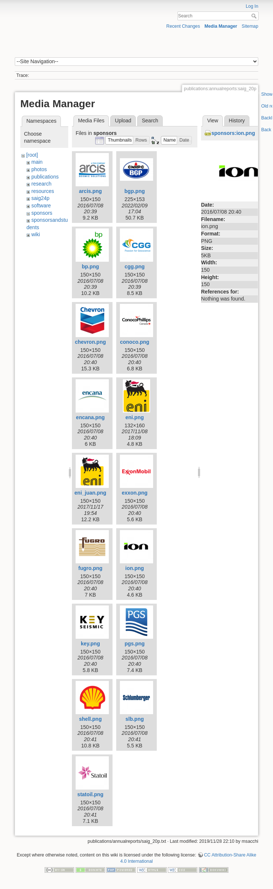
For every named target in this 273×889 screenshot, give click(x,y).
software (41, 205)
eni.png (134, 417)
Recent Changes (183, 26)
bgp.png (134, 191)
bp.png (90, 266)
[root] (32, 155)
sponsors (41, 213)
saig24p (40, 198)
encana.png (90, 417)
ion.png (134, 568)
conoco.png (134, 342)
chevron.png (90, 342)
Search (254, 15)
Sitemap (250, 26)
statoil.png (90, 794)
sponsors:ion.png (233, 133)
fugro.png (90, 568)
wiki (35, 234)
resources (42, 191)
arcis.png (90, 191)
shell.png (90, 719)
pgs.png (135, 644)
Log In (252, 6)
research (41, 184)
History (237, 120)
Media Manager (220, 26)
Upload (123, 120)
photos (39, 169)
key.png (90, 644)
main (36, 162)
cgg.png (135, 266)
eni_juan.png (90, 493)
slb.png (134, 719)
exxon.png (135, 493)
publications (45, 177)
